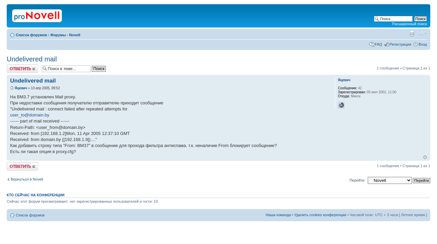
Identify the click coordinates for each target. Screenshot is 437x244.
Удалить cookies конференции (320, 215)
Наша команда (278, 215)
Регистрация (400, 44)
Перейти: (357, 180)
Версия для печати (411, 34)
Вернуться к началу (425, 157)
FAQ (378, 44)
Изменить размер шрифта (422, 34)
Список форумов (31, 35)
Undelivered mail (32, 59)
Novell (74, 35)
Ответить (22, 68)
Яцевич (21, 88)
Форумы (58, 35)
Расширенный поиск (409, 24)
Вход (423, 44)
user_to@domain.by (29, 114)
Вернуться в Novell (27, 179)
